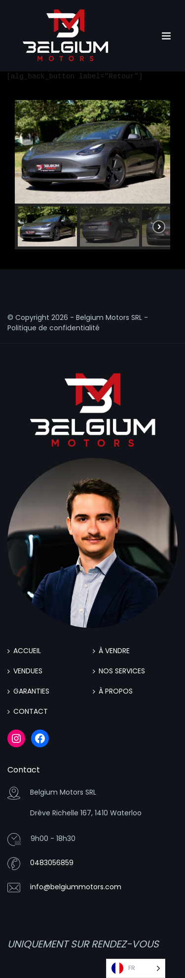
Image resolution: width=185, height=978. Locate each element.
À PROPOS (116, 691)
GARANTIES (31, 691)
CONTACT (30, 711)
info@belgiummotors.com (75, 887)
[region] (92, 174)
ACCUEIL (27, 651)
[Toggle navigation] (166, 36)
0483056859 (52, 863)
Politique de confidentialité (53, 328)
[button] (47, 226)
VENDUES (27, 671)
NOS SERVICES (122, 671)
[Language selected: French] (135, 968)
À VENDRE (114, 651)
